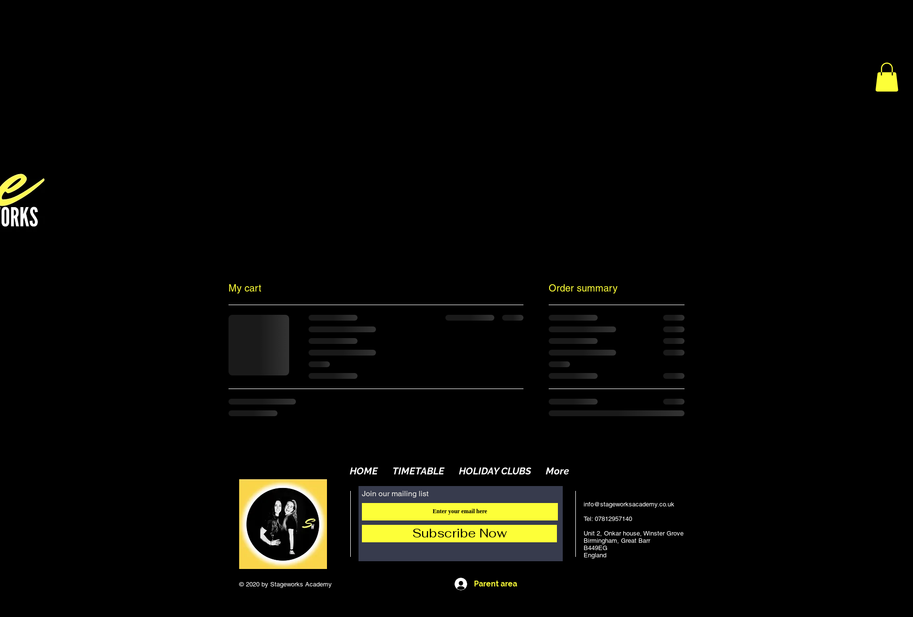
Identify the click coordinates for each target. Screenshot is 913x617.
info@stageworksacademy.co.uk (629, 504)
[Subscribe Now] (459, 533)
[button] (887, 77)
